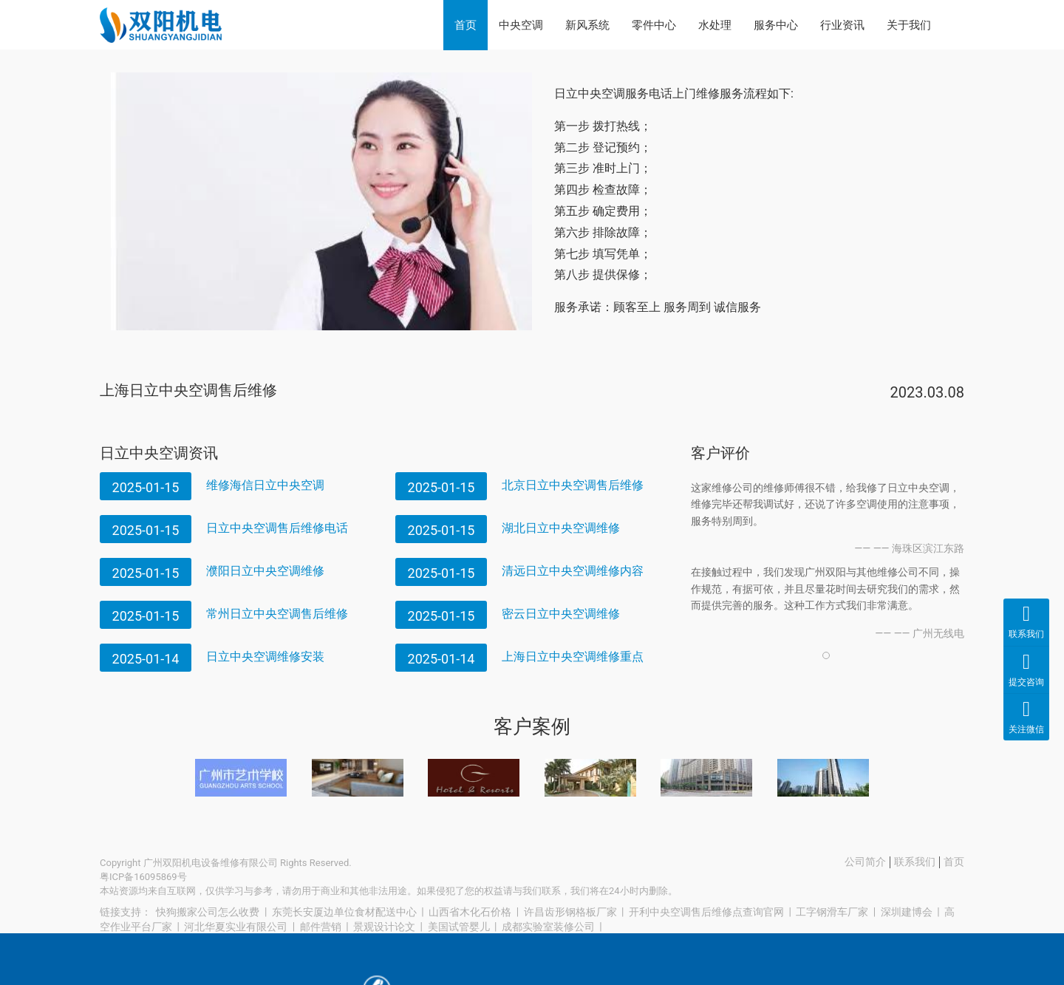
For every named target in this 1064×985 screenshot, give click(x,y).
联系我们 (914, 862)
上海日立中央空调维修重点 (573, 657)
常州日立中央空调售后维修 (277, 614)
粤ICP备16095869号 (143, 876)
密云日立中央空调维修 (561, 614)
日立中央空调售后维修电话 (277, 528)
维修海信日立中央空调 (265, 485)
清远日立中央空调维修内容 (573, 571)
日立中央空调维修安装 (265, 657)
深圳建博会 (906, 912)
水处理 (715, 25)
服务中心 (776, 25)
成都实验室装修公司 (548, 927)
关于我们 (909, 25)
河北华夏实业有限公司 (235, 927)
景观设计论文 (384, 927)
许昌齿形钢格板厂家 (570, 912)
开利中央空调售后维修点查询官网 (706, 912)
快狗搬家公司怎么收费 (207, 912)
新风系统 (587, 25)
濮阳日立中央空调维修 (265, 571)
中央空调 (521, 25)
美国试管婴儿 (459, 927)
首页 (465, 25)
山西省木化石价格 (470, 912)
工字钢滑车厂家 (832, 912)
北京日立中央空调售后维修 (573, 485)
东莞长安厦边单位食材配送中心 (344, 912)
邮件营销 (320, 927)
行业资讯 (842, 25)
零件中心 (654, 25)
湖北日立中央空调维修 (561, 528)
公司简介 (865, 862)
